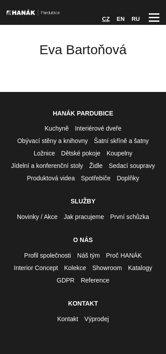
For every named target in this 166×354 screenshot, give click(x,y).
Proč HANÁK (124, 255)
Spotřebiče (96, 178)
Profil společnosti (47, 255)
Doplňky (128, 178)
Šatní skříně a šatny (121, 140)
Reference (95, 280)
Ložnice (44, 153)
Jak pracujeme (84, 216)
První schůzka (129, 216)
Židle (96, 165)
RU (135, 19)
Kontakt (67, 318)
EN (121, 19)
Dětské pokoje (80, 153)
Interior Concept (36, 267)
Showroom (107, 267)
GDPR (65, 280)
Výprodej (97, 318)
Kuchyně (57, 128)
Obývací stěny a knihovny (52, 140)
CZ (106, 19)
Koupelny (119, 153)
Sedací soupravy (132, 165)
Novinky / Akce (37, 216)
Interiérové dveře (98, 128)
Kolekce (75, 267)
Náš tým (88, 255)
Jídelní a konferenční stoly (47, 165)
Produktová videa (51, 178)
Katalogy (140, 267)
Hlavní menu (154, 17)
